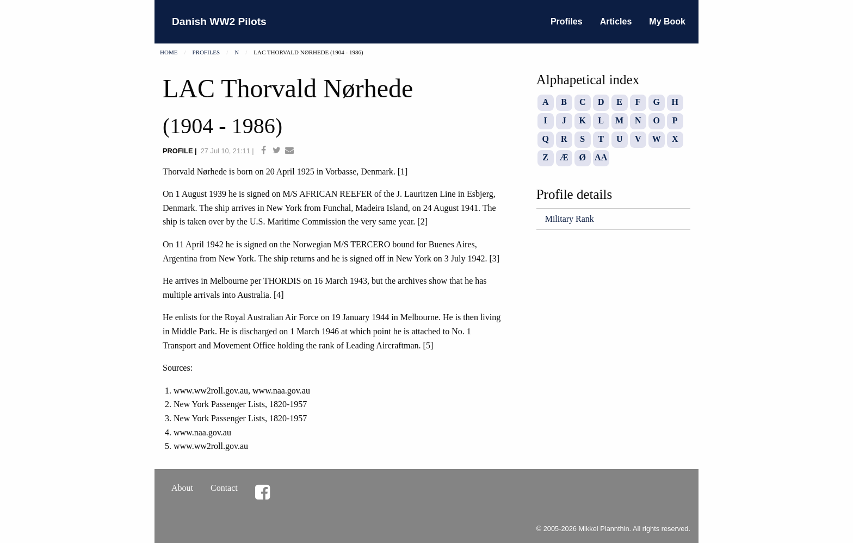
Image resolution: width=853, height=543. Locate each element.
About (182, 487)
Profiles (567, 21)
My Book (667, 21)
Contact (224, 487)
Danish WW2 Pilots (219, 21)
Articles (616, 21)
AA (601, 157)
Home (168, 52)
